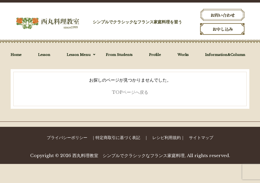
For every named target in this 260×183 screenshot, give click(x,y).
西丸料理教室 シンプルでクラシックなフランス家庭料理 (128, 155)
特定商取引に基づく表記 (117, 137)
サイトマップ (201, 137)
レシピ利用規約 (166, 137)
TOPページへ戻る (130, 92)
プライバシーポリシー (67, 137)
